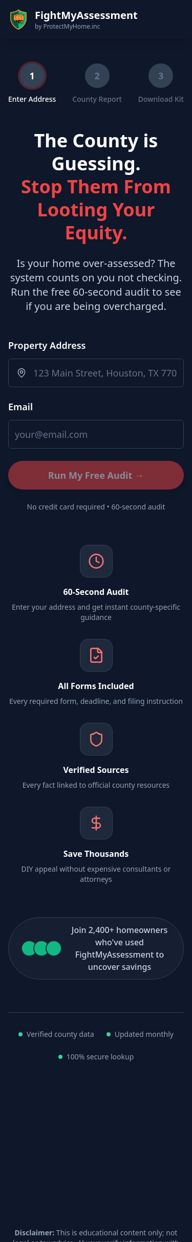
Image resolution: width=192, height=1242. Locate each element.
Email (20, 407)
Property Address (47, 345)
